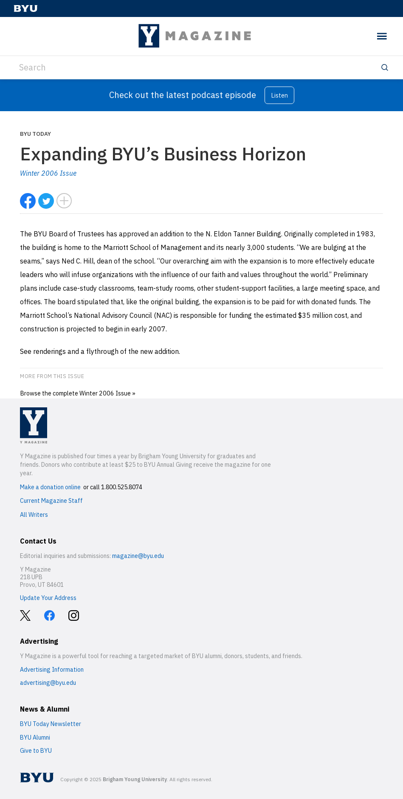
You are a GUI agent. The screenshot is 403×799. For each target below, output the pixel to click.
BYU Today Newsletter (50, 724)
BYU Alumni (35, 737)
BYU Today (35, 133)
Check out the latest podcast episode (182, 95)
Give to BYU (36, 750)
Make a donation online (50, 487)
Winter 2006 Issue (48, 173)
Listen (279, 95)
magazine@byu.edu (138, 556)
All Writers (34, 515)
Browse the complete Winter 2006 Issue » (77, 393)
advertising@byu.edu (48, 683)
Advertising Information (52, 669)
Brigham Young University (135, 779)
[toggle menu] (382, 36)
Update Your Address (48, 598)
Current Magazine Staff (51, 501)
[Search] (201, 67)
